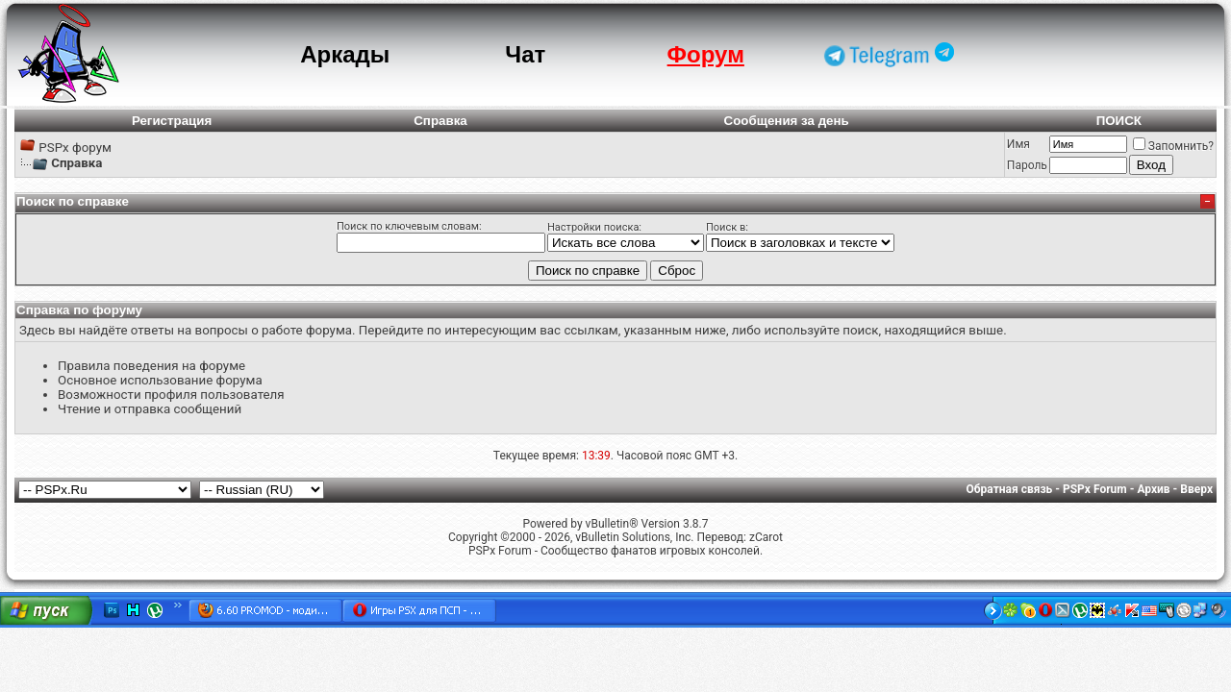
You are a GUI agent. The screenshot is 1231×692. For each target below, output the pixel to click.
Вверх (1196, 489)
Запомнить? (1173, 146)
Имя (1018, 144)
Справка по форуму (79, 310)
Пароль (1027, 165)
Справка (440, 120)
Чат (525, 54)
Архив (1153, 489)
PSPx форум (75, 147)
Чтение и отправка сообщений (149, 409)
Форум (705, 54)
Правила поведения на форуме (151, 365)
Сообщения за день (786, 120)
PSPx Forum (1095, 489)
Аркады (344, 54)
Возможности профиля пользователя (171, 394)
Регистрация (172, 120)
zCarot (766, 537)
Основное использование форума (160, 380)
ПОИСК (1119, 120)
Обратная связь (1010, 489)
